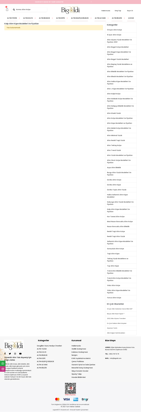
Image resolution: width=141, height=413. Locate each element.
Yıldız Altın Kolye (113, 285)
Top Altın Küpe (113, 266)
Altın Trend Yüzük (114, 150)
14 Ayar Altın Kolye (114, 30)
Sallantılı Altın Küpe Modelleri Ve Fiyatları (120, 242)
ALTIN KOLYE (41, 352)
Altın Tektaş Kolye (114, 145)
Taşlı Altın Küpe (113, 254)
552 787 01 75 (114, 354)
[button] (7, 9)
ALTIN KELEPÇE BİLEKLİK (45, 361)
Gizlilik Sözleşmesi (79, 349)
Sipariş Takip (77, 374)
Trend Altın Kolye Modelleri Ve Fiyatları (119, 279)
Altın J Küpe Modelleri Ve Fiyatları (120, 89)
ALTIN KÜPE (41, 358)
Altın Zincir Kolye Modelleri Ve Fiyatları (119, 161)
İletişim (74, 355)
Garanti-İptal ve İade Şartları (83, 364)
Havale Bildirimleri (79, 377)
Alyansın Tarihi (112, 328)
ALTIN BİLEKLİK (42, 355)
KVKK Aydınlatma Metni (81, 358)
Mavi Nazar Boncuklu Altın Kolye (120, 221)
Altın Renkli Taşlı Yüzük (116, 140)
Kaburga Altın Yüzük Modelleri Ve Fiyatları (120, 203)
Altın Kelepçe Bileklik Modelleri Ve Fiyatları (120, 107)
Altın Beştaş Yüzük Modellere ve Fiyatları (119, 65)
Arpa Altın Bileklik (114, 167)
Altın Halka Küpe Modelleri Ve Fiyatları (119, 82)
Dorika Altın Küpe (114, 185)
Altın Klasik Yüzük (114, 113)
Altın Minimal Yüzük (114, 135)
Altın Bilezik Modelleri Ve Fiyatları (120, 76)
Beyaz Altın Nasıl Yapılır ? (115, 314)
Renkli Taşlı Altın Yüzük (116, 236)
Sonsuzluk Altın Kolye (115, 249)
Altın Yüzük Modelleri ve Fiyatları (120, 155)
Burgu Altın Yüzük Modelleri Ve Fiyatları (119, 173)
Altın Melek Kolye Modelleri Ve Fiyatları (119, 129)
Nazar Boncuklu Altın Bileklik (118, 226)
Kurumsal (76, 340)
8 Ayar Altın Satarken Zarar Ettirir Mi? (120, 309)
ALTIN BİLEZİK (42, 368)
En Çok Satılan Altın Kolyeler (117, 323)
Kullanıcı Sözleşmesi (80, 352)
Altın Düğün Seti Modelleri (116, 333)
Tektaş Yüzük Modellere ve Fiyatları (117, 259)
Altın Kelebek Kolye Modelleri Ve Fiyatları (120, 100)
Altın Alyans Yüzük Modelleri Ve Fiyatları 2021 (119, 41)
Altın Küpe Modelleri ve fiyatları (119, 123)
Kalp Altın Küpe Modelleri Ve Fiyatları (118, 210)
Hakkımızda (105, 11)
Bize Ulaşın (110, 340)
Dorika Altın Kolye (114, 180)
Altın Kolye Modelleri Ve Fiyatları (120, 118)
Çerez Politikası (78, 361)
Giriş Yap (118, 11)
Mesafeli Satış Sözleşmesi (82, 368)
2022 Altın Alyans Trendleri (116, 318)
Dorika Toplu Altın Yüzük (116, 190)
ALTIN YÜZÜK (42, 349)
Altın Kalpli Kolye (113, 94)
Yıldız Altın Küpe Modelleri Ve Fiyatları (118, 291)
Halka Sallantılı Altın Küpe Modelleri (117, 196)
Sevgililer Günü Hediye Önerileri (49, 346)
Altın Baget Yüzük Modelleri (118, 59)
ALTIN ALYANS (42, 364)
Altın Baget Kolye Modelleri (118, 47)
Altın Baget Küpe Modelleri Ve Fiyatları (119, 53)
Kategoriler (43, 340)
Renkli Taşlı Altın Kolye (116, 231)
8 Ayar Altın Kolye (114, 35)
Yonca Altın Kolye (114, 298)
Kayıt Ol (130, 11)
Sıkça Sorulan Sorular (80, 371)
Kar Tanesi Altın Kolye (115, 216)
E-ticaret (63, 410)
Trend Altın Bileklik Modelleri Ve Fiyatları (119, 272)
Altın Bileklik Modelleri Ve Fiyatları (120, 71)
